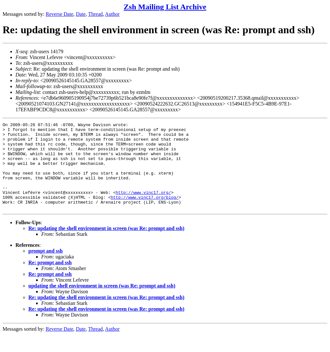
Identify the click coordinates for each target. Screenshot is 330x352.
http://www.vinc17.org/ (143, 207)
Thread (95, 14)
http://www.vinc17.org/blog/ (145, 213)
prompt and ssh (45, 268)
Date (81, 14)
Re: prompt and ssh (50, 280)
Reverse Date (59, 14)
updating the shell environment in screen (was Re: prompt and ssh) (101, 303)
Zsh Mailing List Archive (165, 7)
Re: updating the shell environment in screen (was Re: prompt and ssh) (106, 245)
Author (112, 14)
